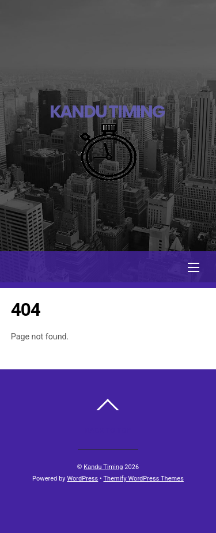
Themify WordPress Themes (144, 478)
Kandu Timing (103, 467)
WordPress (82, 478)
